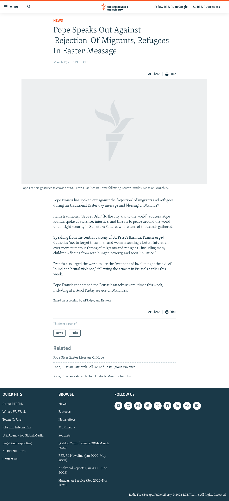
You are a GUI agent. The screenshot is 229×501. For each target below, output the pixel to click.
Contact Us (10, 459)
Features (64, 412)
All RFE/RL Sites (14, 451)
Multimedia (66, 427)
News (58, 21)
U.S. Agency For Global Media (23, 435)
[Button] (154, 74)
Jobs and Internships (17, 427)
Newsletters (67, 420)
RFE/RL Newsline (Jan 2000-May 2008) (82, 458)
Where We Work (14, 412)
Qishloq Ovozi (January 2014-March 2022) (83, 446)
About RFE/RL (12, 404)
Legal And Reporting (17, 443)
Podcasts (64, 435)
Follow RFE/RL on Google (171, 7)
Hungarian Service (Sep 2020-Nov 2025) (82, 483)
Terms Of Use (11, 420)
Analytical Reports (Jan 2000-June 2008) (82, 471)
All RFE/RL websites (206, 7)
